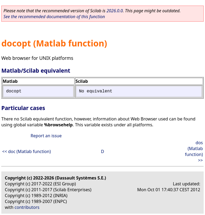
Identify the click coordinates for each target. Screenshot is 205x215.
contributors (27, 207)
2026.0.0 (115, 11)
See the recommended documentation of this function (54, 16)
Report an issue (46, 136)
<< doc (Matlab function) (26, 151)
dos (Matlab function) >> (194, 151)
